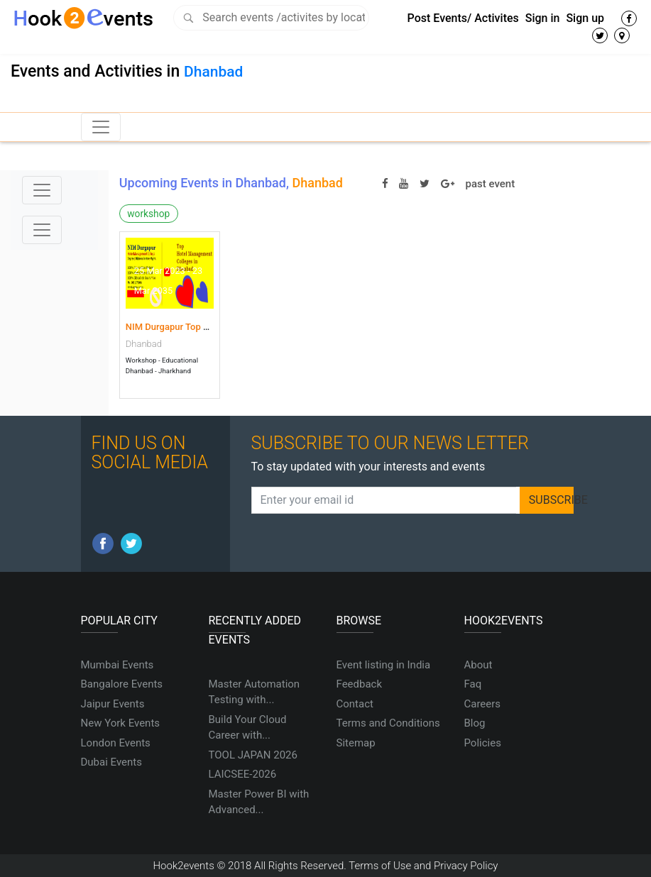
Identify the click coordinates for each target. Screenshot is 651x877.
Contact (355, 703)
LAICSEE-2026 (243, 774)
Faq (473, 684)
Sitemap (356, 743)
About (478, 664)
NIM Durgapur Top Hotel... (179, 326)
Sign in (542, 18)
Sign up (585, 18)
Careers (482, 703)
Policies (482, 743)
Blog (475, 723)
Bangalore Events (122, 684)
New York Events (120, 723)
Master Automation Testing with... (254, 692)
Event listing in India (384, 664)
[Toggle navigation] (101, 127)
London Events (116, 743)
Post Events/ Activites (463, 18)
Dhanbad (213, 71)
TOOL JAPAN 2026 (253, 755)
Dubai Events (111, 762)
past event (490, 183)
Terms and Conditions (388, 723)
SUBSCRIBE (551, 500)
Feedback (360, 684)
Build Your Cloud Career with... (248, 727)
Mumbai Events (117, 664)
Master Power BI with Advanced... (259, 802)
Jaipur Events (113, 703)
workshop (148, 213)
